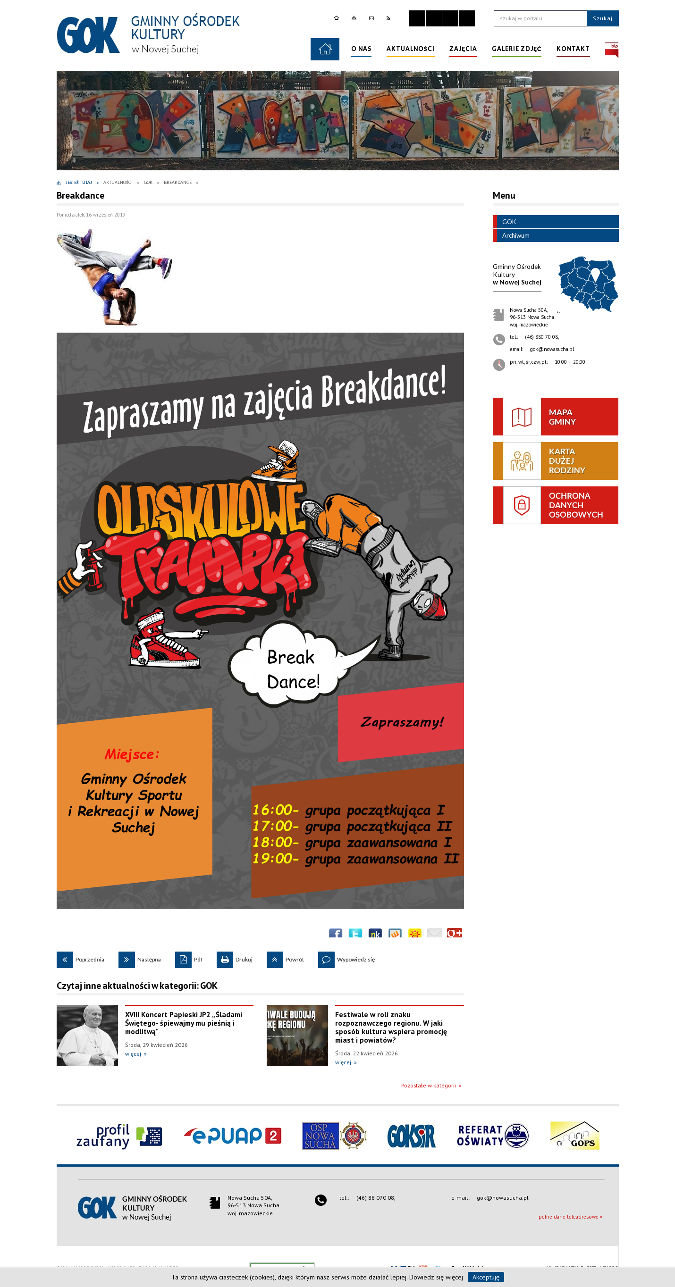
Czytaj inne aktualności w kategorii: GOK (137, 985)
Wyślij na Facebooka (335, 935)
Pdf (188, 957)
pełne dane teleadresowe (569, 1216)
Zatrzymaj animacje (417, 18)
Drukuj (235, 957)
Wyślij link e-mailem (434, 935)
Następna (139, 957)
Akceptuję (485, 1277)
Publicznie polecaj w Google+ (454, 935)
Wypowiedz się (346, 957)
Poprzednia (80, 957)
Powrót (285, 957)
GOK (504, 221)
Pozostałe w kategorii (428, 1085)
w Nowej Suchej (517, 274)
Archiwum (511, 235)
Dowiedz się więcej (436, 1277)
